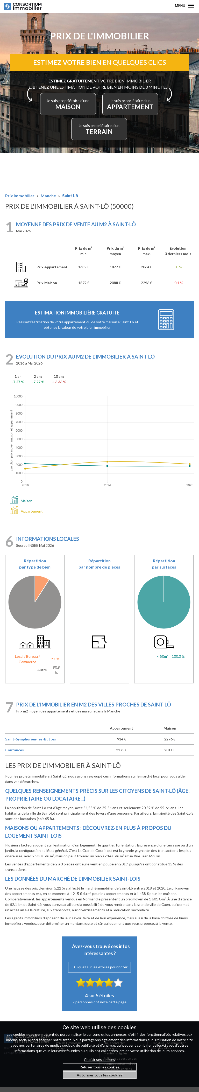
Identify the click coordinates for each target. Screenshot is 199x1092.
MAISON (66, 108)
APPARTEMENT (133, 108)
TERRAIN (99, 133)
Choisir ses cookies (99, 1059)
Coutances (14, 755)
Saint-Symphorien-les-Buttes (30, 744)
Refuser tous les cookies (99, 1067)
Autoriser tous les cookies (99, 1075)
